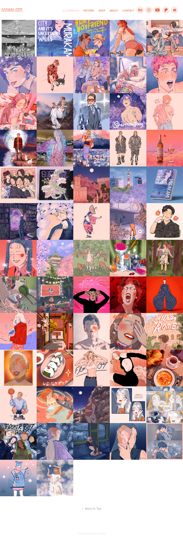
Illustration (70, 10)
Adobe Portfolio (97, 533)
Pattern (88, 10)
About (114, 10)
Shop (101, 10)
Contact (128, 10)
